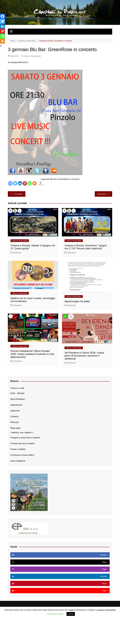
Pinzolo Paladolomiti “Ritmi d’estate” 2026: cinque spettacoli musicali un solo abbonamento (32, 354)
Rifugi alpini (15, 428)
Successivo (103, 194)
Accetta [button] (70, 614)
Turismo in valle (17, 388)
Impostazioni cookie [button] (55, 614)
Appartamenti (16, 405)
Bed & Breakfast (17, 399)
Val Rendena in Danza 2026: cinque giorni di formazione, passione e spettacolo (84, 355)
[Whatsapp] (29, 183)
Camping (14, 416)
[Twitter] (15, 183)
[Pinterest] (25, 183)
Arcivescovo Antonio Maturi (22, 455)
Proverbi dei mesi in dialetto (22, 443)
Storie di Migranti (17, 461)
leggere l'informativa (107, 610)
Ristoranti (14, 422)
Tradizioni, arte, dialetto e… (22, 432)
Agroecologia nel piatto (77, 301)
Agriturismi (15, 411)
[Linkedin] (20, 183)
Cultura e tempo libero (32, 56)
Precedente (16, 194)
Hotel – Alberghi (17, 393)
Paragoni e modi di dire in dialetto (25, 438)
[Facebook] (10, 183)
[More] (34, 183)
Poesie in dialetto (17, 449)
